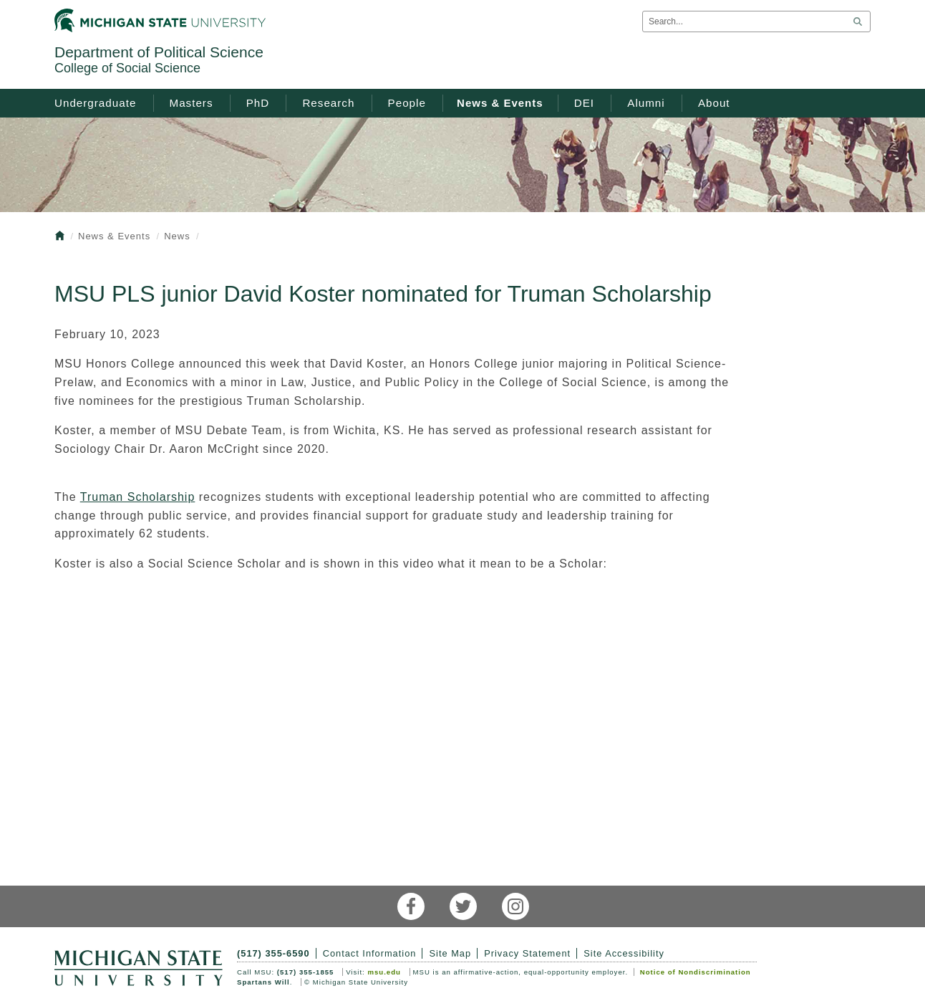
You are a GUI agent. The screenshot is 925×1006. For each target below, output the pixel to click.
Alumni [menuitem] (645, 103)
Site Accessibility (623, 953)
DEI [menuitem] (584, 103)
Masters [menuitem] (191, 103)
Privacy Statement (527, 953)
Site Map (451, 953)
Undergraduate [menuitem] (95, 103)
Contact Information (370, 953)
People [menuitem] (407, 103)
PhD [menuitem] (258, 103)
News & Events (114, 236)
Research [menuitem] (328, 103)
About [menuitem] (714, 103)
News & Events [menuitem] (500, 103)
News (177, 236)
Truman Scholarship (137, 497)
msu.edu (383, 972)
